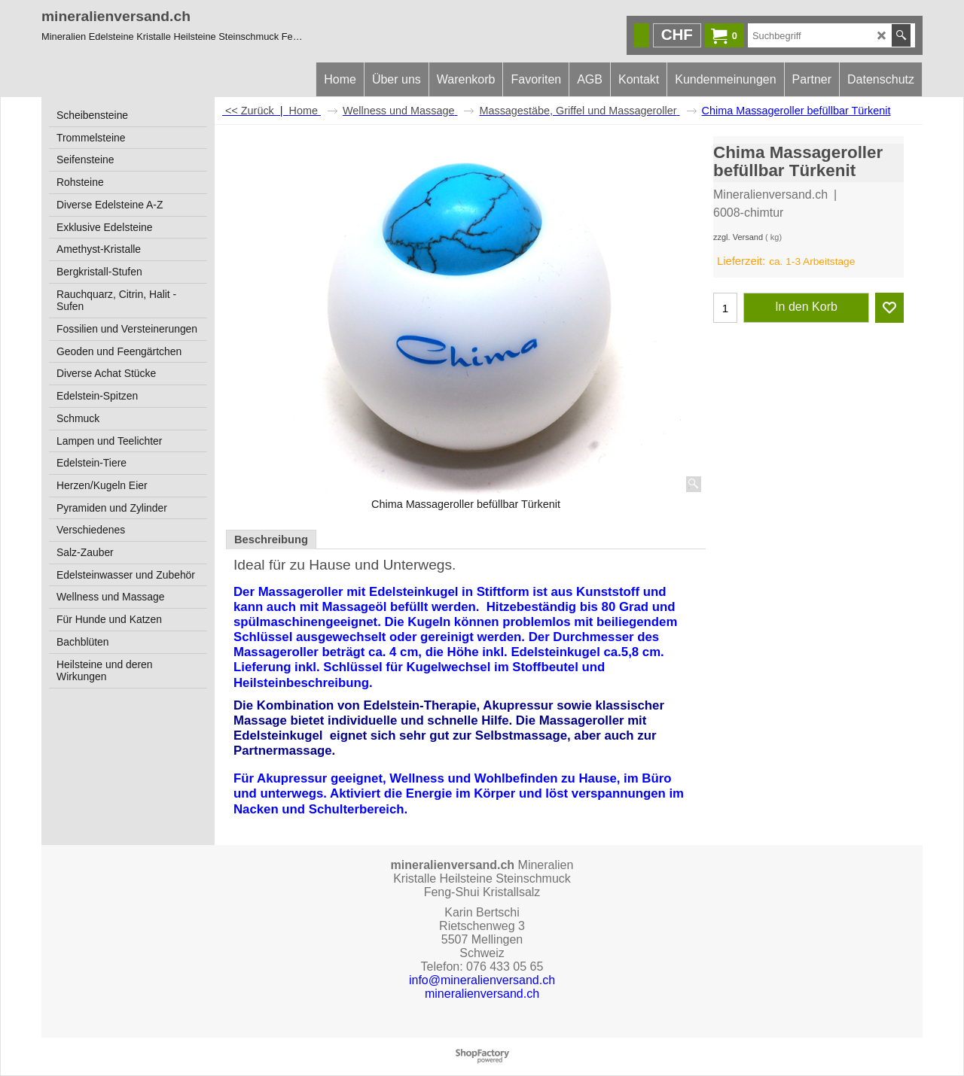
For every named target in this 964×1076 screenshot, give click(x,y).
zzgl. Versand (738, 237)
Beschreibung (271, 539)
